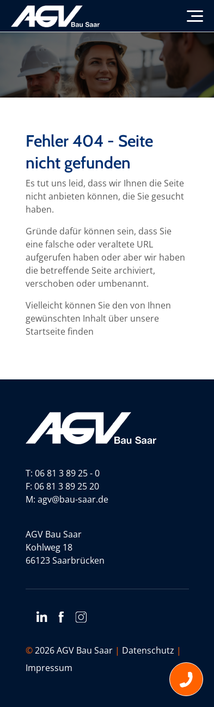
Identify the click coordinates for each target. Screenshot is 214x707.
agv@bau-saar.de (73, 499)
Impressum (49, 668)
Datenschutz (148, 650)
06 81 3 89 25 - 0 (67, 473)
